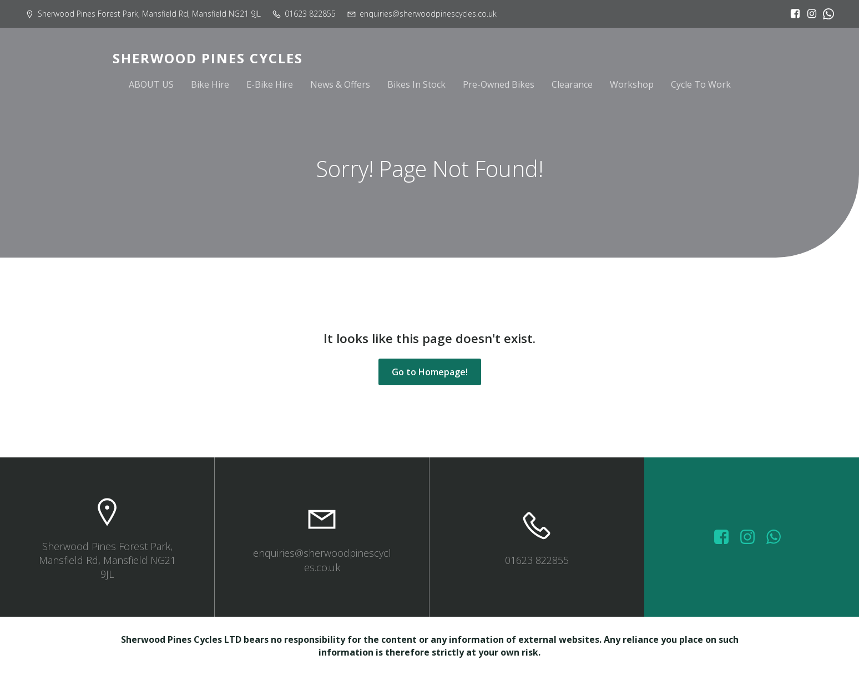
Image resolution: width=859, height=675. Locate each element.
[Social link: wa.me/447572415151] (778, 537)
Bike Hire (210, 84)
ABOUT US (151, 84)
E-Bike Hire (269, 84)
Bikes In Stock (416, 84)
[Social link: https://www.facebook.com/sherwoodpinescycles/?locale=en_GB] (792, 14)
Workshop (632, 84)
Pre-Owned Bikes (498, 84)
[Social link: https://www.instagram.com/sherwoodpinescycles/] (809, 14)
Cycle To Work (701, 84)
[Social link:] (825, 14)
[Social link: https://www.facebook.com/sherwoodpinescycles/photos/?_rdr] (726, 537)
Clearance (572, 84)
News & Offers (340, 84)
